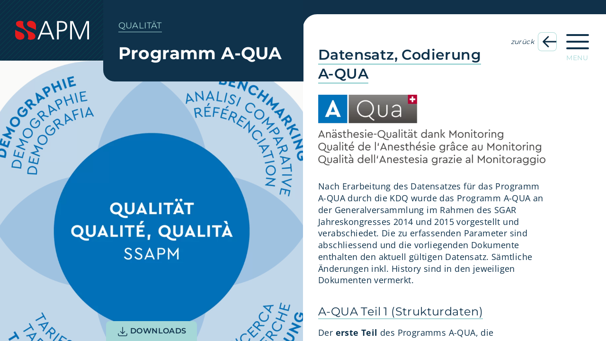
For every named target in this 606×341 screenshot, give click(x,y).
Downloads (152, 331)
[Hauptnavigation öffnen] (577, 45)
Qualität (140, 25)
